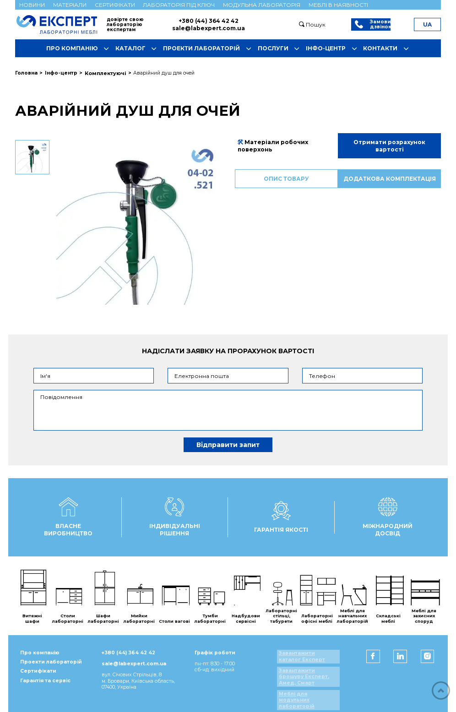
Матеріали (70, 4)
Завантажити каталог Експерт (312, 655)
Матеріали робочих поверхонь (272, 145)
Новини (32, 4)
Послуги (280, 49)
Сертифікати (115, 4)
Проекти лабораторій (209, 49)
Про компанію (79, 49)
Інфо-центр (333, 49)
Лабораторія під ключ (179, 4)
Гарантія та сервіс (42, 685)
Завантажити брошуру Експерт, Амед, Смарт (307, 676)
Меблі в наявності (338, 4)
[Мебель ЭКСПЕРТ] (61, 24)
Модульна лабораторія (261, 4)
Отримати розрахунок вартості (389, 145)
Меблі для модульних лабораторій (312, 696)
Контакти (387, 49)
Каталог (137, 49)
